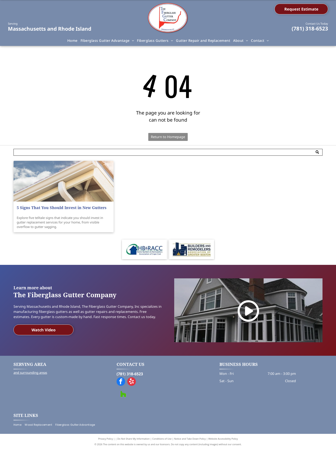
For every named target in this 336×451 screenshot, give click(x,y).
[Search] (168, 152)
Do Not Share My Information (133, 440)
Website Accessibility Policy (223, 440)
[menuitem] (72, 40)
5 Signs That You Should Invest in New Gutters (61, 207)
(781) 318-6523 (310, 28)
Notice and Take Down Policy (190, 440)
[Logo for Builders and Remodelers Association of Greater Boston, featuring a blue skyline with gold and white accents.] (191, 250)
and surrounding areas (30, 374)
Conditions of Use (162, 440)
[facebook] (121, 383)
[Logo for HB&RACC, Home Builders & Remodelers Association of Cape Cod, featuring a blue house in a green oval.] (144, 250)
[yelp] (131, 383)
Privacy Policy (105, 440)
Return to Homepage (168, 136)
